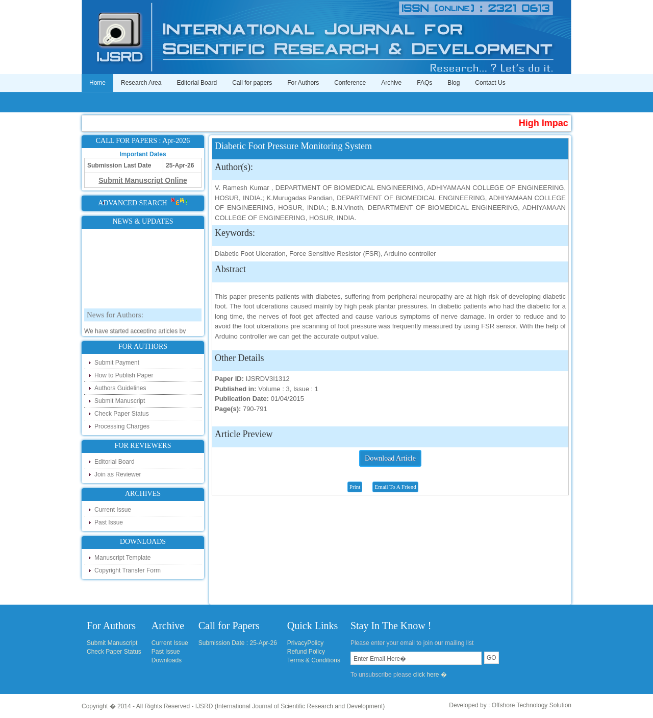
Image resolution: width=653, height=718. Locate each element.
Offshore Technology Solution (531, 705)
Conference (350, 82)
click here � (430, 674)
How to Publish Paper (123, 375)
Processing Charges (121, 426)
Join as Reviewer (117, 474)
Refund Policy (306, 651)
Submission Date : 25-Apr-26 (237, 643)
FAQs (424, 82)
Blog (453, 82)
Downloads (167, 660)
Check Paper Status (121, 413)
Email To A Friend (395, 487)
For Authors (303, 82)
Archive (391, 82)
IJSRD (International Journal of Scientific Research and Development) (290, 706)
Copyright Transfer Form (127, 570)
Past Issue (108, 522)
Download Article (390, 458)
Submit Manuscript (119, 400)
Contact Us (490, 82)
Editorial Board (197, 82)
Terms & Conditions (313, 660)
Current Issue (112, 509)
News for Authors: (115, 328)
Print (354, 487)
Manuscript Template (122, 557)
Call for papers (252, 82)
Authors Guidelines (120, 388)
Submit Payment (116, 362)
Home (97, 82)
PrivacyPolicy (305, 643)
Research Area (141, 82)
